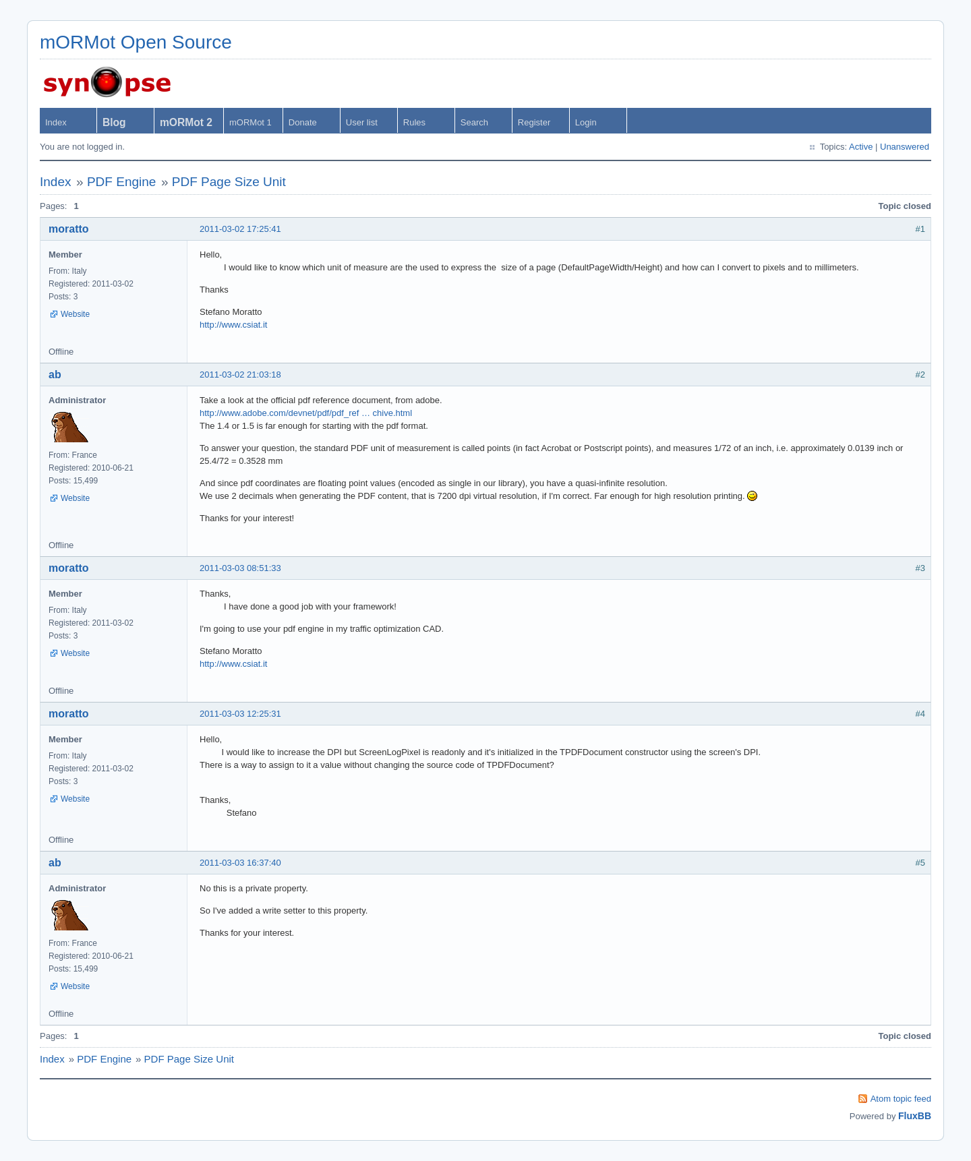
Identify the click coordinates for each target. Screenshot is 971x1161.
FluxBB (914, 1115)
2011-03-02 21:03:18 (240, 374)
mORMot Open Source (136, 42)
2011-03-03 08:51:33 (240, 568)
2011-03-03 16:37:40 (240, 863)
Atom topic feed (901, 1099)
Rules (414, 122)
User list (362, 122)
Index (56, 122)
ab (55, 374)
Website (75, 314)
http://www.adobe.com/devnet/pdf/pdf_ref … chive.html (306, 413)
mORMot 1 (250, 122)
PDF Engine (121, 182)
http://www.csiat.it (233, 325)
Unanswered (904, 147)
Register (534, 122)
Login (586, 122)
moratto (69, 229)
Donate (303, 122)
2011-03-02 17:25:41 (240, 229)
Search (474, 122)
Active (861, 147)
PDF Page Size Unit (229, 182)
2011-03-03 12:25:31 (240, 714)
